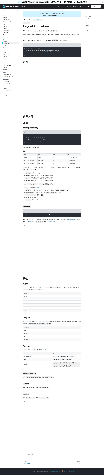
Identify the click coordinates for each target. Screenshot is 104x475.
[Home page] (24, 20)
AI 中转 (19, 2)
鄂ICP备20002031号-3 (56, 471)
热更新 (74, 6)
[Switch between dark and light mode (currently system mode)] (87, 6)
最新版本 (54, 15)
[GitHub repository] (84, 6)
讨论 (68, 6)
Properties (88, 23)
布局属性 (42, 190)
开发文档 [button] (59, 6)
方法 (85, 14)
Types (87, 21)
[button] (10, 11)
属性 (85, 20)
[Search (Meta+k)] (95, 6)
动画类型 (37, 187)
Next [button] (22, 6)
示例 (85, 12)
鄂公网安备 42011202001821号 (70, 471)
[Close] (102, 2)
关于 (80, 6)
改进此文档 (29, 454)
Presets (87, 25)
